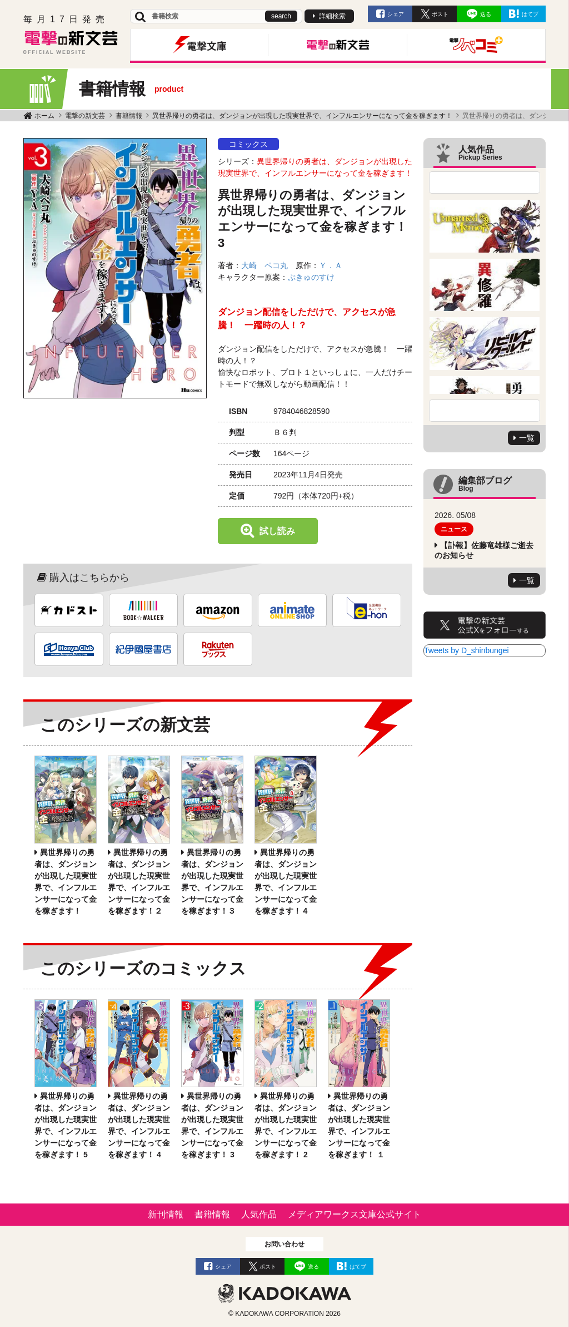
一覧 (527, 437)
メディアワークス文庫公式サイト (354, 1214)
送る (485, 14)
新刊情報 (165, 1214)
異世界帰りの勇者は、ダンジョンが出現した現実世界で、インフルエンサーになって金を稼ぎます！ (302, 116)
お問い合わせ (284, 1244)
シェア (395, 14)
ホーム (44, 116)
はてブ (530, 14)
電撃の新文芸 (85, 116)
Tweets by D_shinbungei (466, 650)
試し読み (277, 531)
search (281, 16)
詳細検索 (332, 16)
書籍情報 (129, 116)
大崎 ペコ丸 (264, 265)
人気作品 (259, 1214)
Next (484, 410)
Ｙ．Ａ (330, 265)
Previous (484, 182)
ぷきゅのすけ (311, 277)
